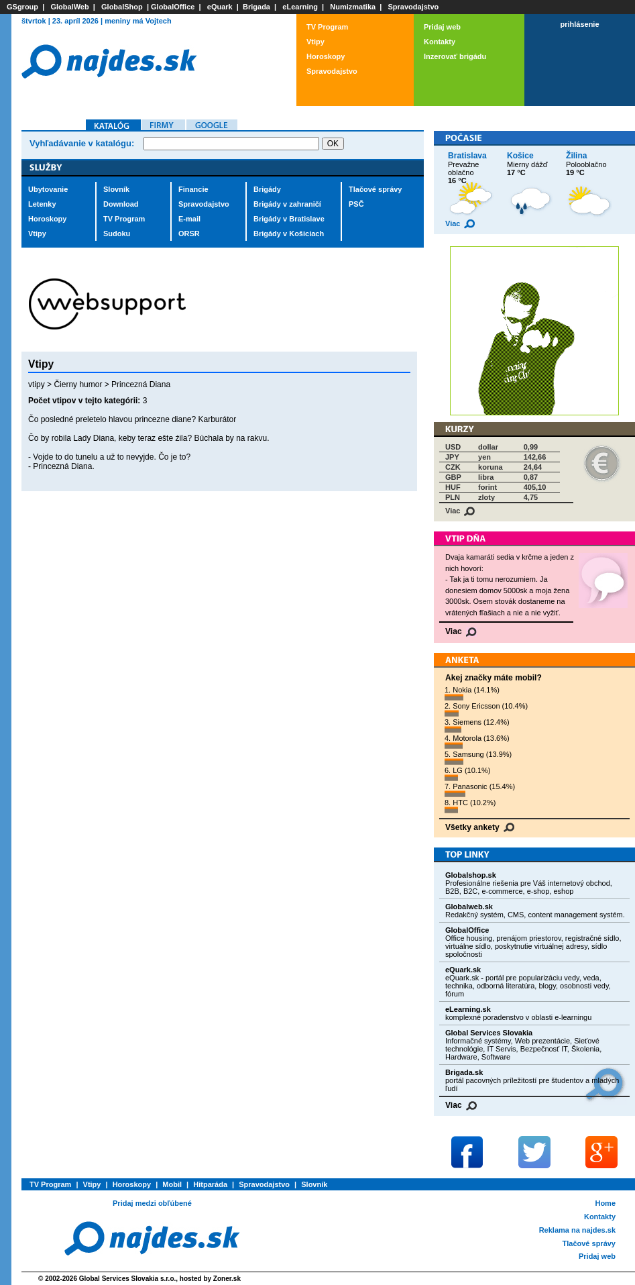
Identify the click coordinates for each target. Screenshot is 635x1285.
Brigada (256, 7)
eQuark (220, 7)
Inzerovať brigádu (455, 56)
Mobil (172, 1184)
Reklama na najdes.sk (577, 1230)
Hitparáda (210, 1184)
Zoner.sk (227, 1278)
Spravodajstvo (413, 7)
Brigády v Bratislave (289, 219)
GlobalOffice (172, 7)
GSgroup (22, 7)
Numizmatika (353, 7)
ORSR (189, 233)
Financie (193, 189)
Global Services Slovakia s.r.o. (127, 1278)
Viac (460, 223)
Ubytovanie (48, 189)
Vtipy (315, 42)
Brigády (267, 189)
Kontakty (439, 42)
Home (605, 1203)
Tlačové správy (375, 189)
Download (121, 204)
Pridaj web (442, 27)
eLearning (300, 7)
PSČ (356, 204)
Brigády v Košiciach (288, 233)
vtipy (36, 384)
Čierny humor (78, 384)
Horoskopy (325, 56)
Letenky (42, 204)
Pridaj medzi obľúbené (152, 1203)
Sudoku (116, 233)
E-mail (189, 219)
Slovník (116, 189)
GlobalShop (122, 7)
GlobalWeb (69, 7)
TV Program (327, 27)
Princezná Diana (140, 384)
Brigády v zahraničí (287, 204)
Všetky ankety (479, 827)
